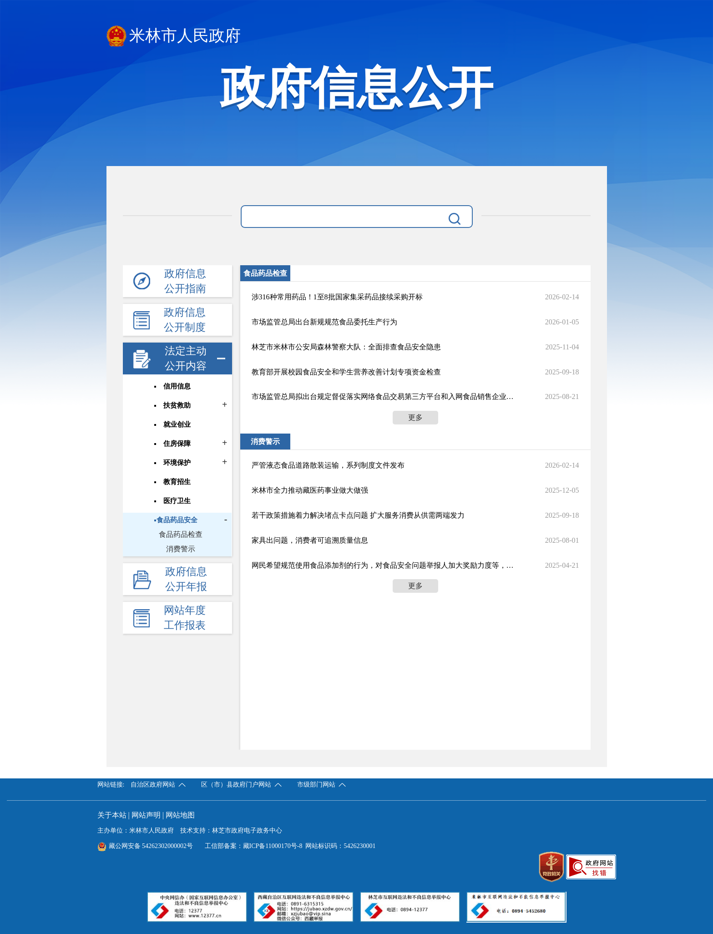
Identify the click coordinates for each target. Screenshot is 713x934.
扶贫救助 (177, 405)
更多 (415, 417)
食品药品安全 (177, 520)
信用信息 (177, 386)
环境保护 (177, 462)
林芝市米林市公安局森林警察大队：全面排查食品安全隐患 (346, 347)
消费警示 (180, 549)
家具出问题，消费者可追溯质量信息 (310, 540)
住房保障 (177, 443)
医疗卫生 (177, 501)
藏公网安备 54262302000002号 (145, 846)
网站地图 (180, 815)
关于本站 (111, 815)
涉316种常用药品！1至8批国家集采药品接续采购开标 (337, 297)
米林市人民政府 (173, 36)
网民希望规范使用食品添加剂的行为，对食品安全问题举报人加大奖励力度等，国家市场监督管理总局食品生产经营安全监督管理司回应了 (383, 565)
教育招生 (177, 481)
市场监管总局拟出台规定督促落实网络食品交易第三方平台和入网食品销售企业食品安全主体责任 (383, 396)
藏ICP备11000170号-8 (273, 846)
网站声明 (146, 815)
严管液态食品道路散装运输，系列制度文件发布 (328, 465)
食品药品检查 (180, 534)
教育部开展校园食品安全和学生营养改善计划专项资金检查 (346, 372)
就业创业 (177, 424)
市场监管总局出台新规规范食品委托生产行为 (324, 322)
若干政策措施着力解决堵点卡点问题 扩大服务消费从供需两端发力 (358, 515)
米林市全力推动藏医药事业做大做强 (310, 490)
